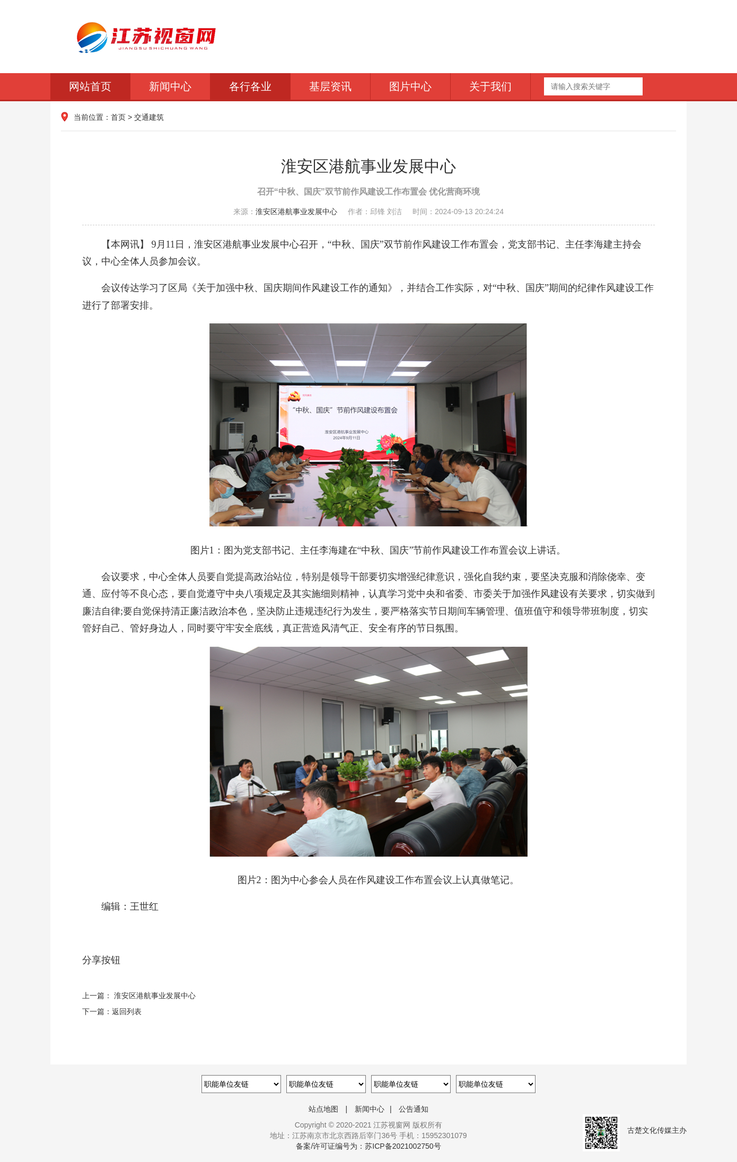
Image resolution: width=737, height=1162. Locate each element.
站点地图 (323, 1109)
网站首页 (90, 86)
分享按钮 (101, 960)
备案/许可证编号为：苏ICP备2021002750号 (368, 1146)
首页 (118, 117)
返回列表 (127, 1011)
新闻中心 (170, 86)
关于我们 (490, 86)
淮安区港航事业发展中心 (296, 211)
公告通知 (413, 1109)
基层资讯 (330, 86)
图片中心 (410, 86)
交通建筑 (149, 117)
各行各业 (250, 86)
